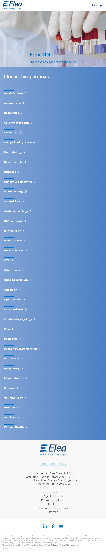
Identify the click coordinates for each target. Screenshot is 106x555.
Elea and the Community (53, 507)
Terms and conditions (57, 549)
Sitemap (53, 511)
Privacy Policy (50, 545)
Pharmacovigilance (53, 500)
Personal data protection (77, 549)
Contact (53, 504)
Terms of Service (66, 545)
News (53, 492)
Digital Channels (53, 496)
